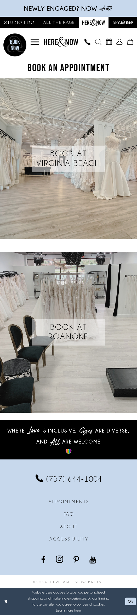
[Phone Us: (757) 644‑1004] (87, 43)
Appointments (69, 502)
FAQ (69, 515)
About (69, 527)
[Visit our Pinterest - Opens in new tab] (76, 560)
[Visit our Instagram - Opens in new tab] (60, 560)
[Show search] (98, 43)
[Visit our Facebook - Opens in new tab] (44, 560)
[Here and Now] (61, 43)
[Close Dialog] (6, 602)
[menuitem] (34, 43)
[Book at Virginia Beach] (68, 159)
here (77, 611)
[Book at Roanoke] (68, 333)
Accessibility (69, 540)
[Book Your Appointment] (109, 43)
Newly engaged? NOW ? (68, 9)
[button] (34, 43)
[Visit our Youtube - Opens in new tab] (93, 560)
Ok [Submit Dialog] (130, 602)
